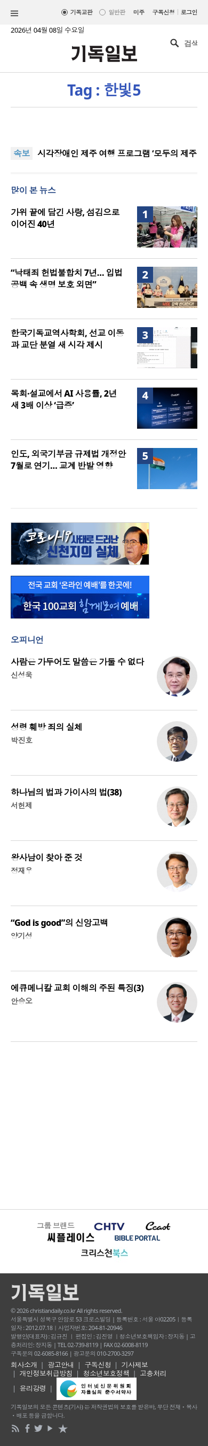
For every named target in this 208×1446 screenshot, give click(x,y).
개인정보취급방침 (46, 1373)
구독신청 (164, 12)
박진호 (21, 740)
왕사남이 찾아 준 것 (46, 857)
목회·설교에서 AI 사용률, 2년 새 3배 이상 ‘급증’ (64, 399)
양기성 (21, 936)
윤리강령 (33, 1388)
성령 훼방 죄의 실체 (46, 727)
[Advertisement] (104, 1124)
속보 (21, 153)
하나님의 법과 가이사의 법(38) (66, 792)
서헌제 (21, 805)
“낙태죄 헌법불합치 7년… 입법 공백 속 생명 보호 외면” (67, 278)
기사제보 (135, 1365)
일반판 (116, 12)
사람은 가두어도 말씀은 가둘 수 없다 (77, 662)
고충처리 (153, 1373)
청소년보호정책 (106, 1373)
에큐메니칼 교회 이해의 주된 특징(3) (77, 988)
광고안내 (60, 1365)
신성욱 (21, 675)
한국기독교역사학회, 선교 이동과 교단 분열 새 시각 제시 (67, 339)
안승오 (21, 1001)
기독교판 (81, 12)
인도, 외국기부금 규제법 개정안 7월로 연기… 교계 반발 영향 (68, 459)
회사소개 (24, 1365)
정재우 (21, 870)
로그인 (189, 12)
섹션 (14, 13)
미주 (139, 12)
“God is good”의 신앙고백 (59, 923)
